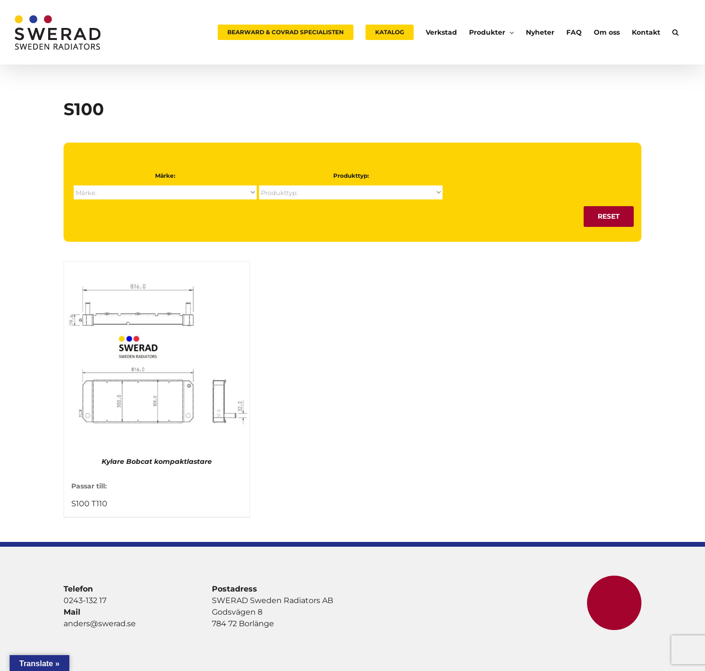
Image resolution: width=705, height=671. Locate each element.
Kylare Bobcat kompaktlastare (157, 461)
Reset (609, 216)
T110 (99, 503)
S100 (80, 503)
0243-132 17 (85, 600)
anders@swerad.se (100, 623)
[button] (675, 32)
